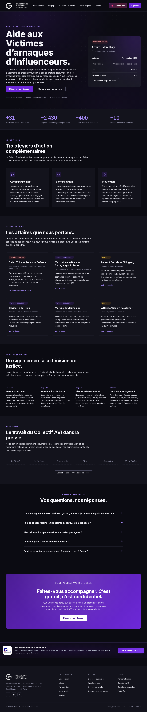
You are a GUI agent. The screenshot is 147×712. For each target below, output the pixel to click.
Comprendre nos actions (50, 89)
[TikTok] (19, 694)
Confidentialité (123, 683)
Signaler (135, 6)
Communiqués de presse (98, 691)
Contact (98, 6)
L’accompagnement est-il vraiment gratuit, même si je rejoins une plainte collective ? (70, 513)
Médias (62, 695)
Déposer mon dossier (19, 89)
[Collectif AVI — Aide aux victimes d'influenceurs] (17, 5)
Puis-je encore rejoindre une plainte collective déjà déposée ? (57, 523)
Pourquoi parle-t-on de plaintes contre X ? (46, 541)
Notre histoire (64, 691)
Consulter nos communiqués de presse (73, 473)
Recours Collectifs (67, 6)
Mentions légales (124, 679)
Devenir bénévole (95, 687)
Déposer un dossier (96, 679)
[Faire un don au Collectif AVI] (118, 5)
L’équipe (52, 6)
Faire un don (64, 687)
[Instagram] (14, 694)
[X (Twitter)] (8, 694)
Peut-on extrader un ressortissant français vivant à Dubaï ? (56, 551)
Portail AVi (122, 691)
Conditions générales (126, 687)
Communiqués (85, 6)
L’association (38, 6)
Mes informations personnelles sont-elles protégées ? (53, 532)
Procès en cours (94, 683)
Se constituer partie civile (105, 81)
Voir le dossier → (62, 288)
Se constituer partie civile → (21, 291)
